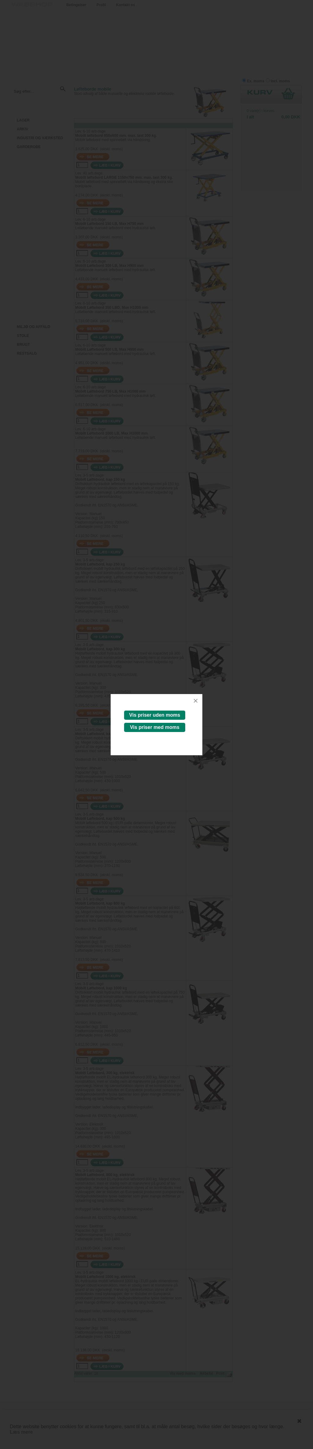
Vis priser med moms (154, 727)
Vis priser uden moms (154, 715)
